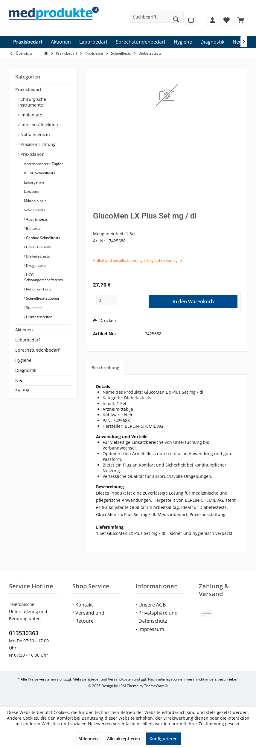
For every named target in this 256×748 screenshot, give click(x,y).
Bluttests (33, 228)
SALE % (22, 390)
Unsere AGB (152, 604)
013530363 (24, 633)
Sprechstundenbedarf (37, 350)
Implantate (30, 115)
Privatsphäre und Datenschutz (158, 617)
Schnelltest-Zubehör (42, 298)
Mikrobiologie (35, 200)
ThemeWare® (156, 685)
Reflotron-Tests (38, 289)
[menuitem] (191, 17)
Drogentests (36, 265)
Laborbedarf (27, 340)
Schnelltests (34, 210)
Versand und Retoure (89, 617)
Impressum (151, 629)
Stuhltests (33, 307)
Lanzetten (31, 191)
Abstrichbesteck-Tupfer (43, 163)
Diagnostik (25, 370)
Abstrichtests (36, 219)
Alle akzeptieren (123, 738)
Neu (19, 380)
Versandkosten (120, 679)
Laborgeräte (34, 182)
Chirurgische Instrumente (32, 102)
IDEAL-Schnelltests (39, 173)
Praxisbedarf (28, 89)
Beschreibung (105, 367)
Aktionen (24, 330)
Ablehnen (88, 738)
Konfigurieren (164, 738)
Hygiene (23, 360)
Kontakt (84, 604)
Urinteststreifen (38, 316)
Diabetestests (37, 256)
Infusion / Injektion (38, 124)
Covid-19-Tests (38, 247)
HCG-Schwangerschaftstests (43, 277)
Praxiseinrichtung (37, 144)
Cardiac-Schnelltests (42, 237)
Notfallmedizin (34, 134)
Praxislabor (31, 154)
